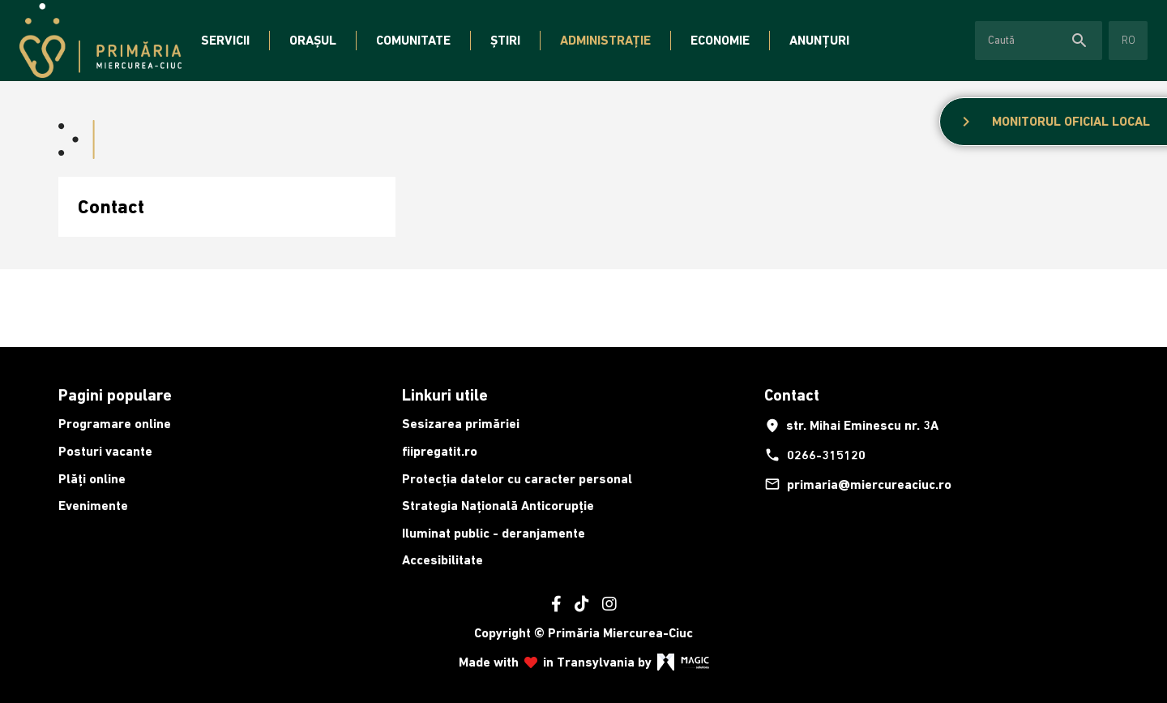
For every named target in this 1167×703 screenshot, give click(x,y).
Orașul (312, 40)
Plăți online (92, 479)
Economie (720, 40)
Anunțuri (819, 40)
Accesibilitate (442, 560)
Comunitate (413, 40)
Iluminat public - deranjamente (493, 533)
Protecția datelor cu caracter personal (517, 479)
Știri (505, 40)
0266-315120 (815, 455)
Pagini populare (115, 395)
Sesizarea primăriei (460, 423)
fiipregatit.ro (439, 451)
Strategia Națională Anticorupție (498, 505)
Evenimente (93, 505)
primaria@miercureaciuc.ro (857, 484)
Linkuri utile (445, 395)
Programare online (114, 423)
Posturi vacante (105, 451)
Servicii (225, 40)
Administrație (605, 40)
